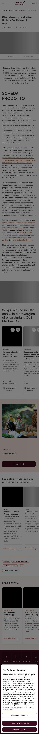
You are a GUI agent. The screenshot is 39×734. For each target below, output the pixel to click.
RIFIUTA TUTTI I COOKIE (19, 715)
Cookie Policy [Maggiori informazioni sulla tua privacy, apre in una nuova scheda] (8, 710)
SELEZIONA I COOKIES (19, 729)
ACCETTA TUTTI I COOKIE (20, 723)
